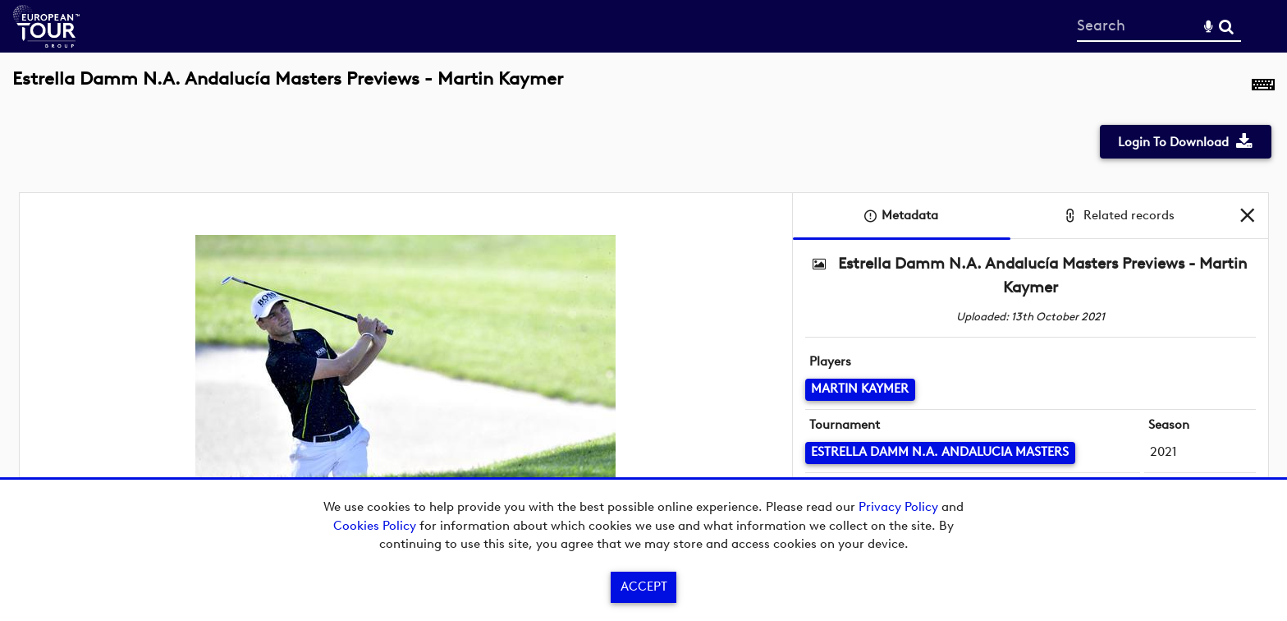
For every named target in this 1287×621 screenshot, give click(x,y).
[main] (643, 315)
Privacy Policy (898, 506)
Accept (644, 586)
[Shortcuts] (1263, 88)
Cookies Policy (374, 525)
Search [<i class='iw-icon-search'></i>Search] (1226, 25)
